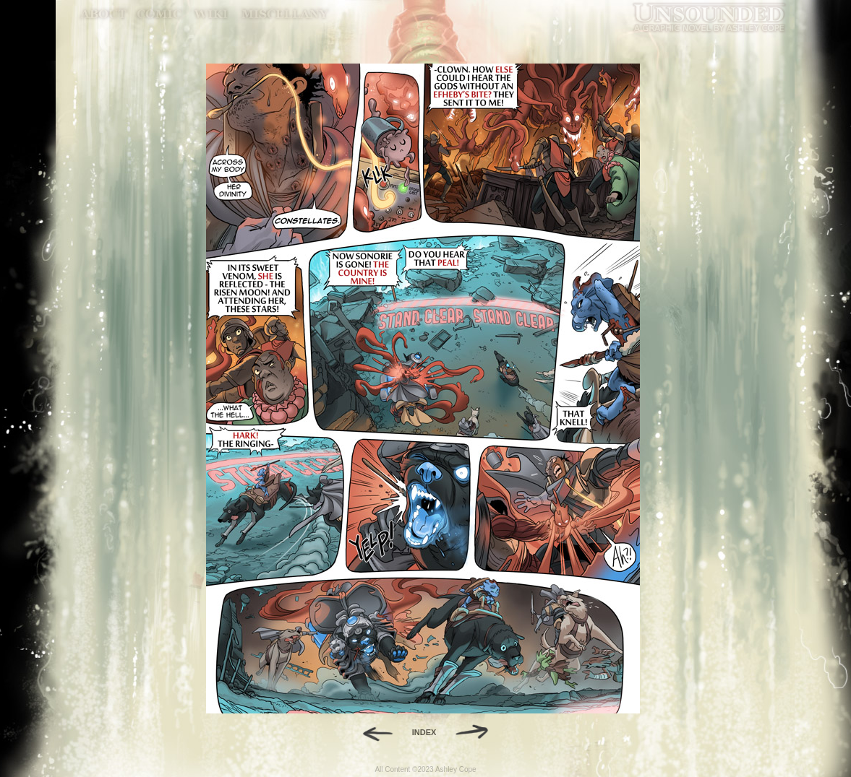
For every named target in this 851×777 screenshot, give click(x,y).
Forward (477, 732)
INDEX (424, 732)
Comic (159, 14)
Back (372, 732)
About (104, 14)
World (211, 14)
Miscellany (285, 14)
